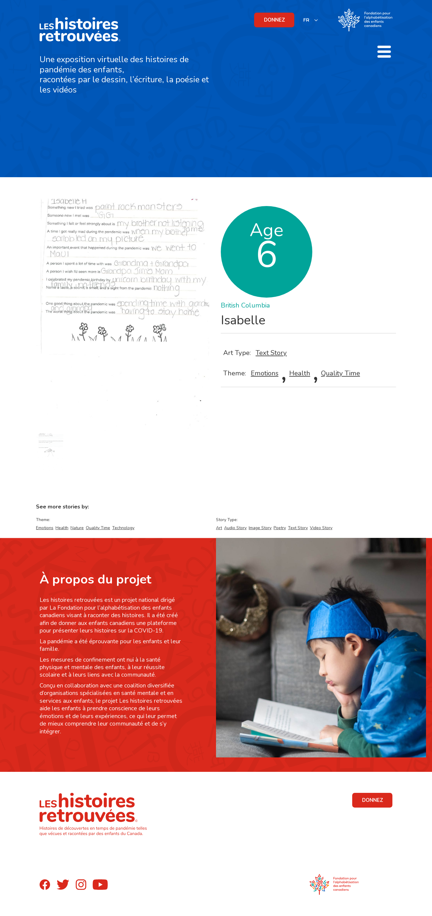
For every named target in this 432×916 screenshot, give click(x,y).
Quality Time (340, 373)
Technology (123, 528)
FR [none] (306, 20)
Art (219, 528)
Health (299, 373)
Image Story (260, 528)
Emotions (264, 373)
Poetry (280, 528)
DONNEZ (274, 20)
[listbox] (310, 20)
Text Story (271, 352)
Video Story (321, 528)
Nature (77, 528)
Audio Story (235, 528)
